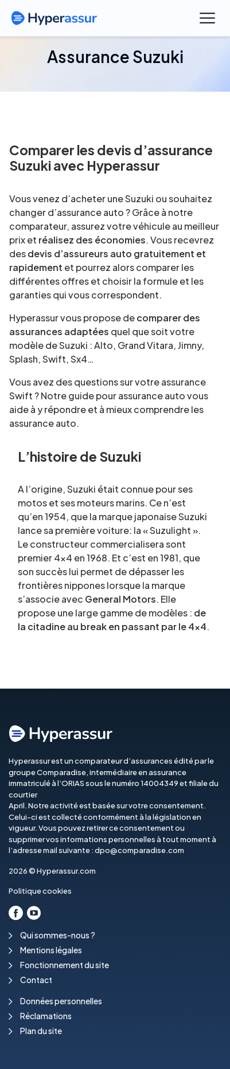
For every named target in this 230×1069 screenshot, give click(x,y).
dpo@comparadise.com (139, 850)
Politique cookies (40, 890)
